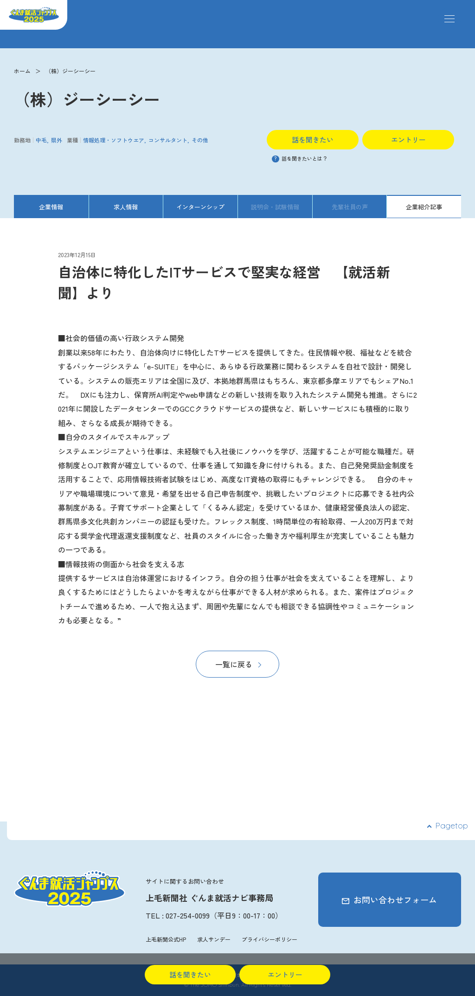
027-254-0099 (188, 915)
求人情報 (126, 206)
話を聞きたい (313, 139)
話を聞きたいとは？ (299, 158)
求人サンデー (214, 939)
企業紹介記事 (424, 206)
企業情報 (51, 206)
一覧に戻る (233, 664)
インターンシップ (200, 206)
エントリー (408, 139)
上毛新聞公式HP (166, 939)
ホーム (22, 71)
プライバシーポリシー (269, 939)
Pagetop (451, 825)
